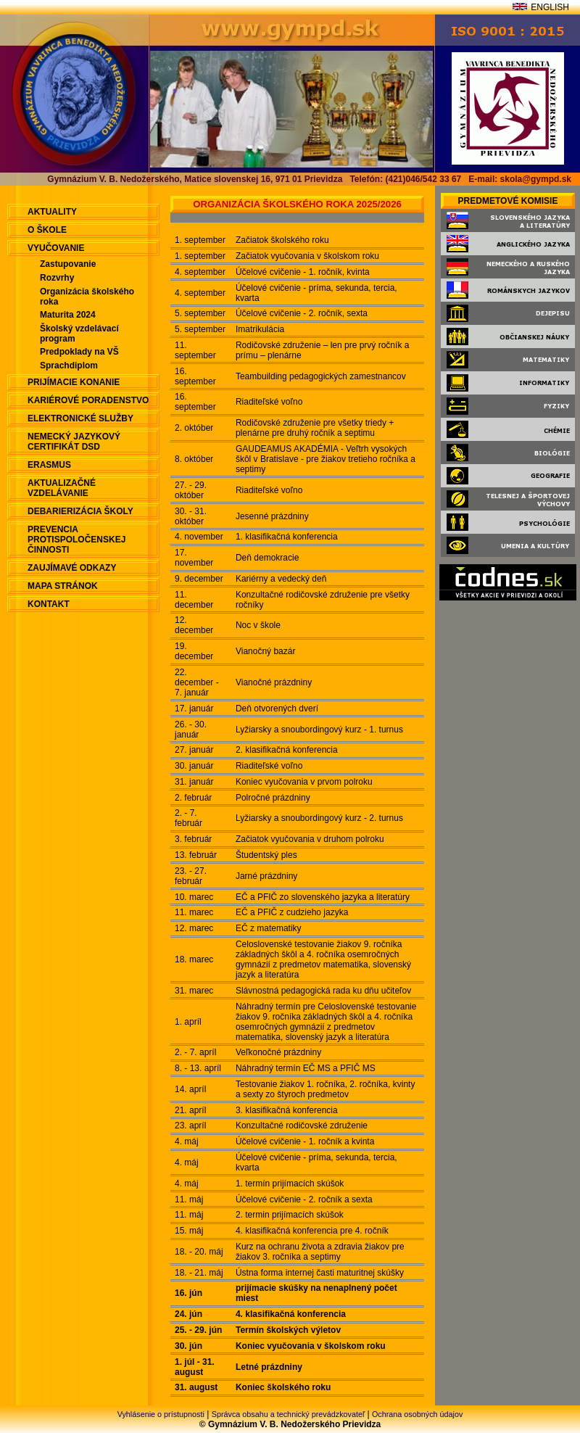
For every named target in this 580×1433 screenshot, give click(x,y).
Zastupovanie (68, 264)
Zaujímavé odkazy (72, 568)
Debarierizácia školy (80, 511)
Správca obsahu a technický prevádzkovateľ (288, 1414)
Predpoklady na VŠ (79, 352)
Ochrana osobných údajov (417, 1414)
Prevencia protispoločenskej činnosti (76, 539)
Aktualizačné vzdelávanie (62, 488)
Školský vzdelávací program (79, 333)
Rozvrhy (57, 278)
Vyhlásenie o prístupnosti (160, 1414)
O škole (47, 230)
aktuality (52, 212)
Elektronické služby (80, 418)
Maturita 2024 (68, 315)
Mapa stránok (63, 586)
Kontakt (49, 604)
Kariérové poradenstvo (88, 400)
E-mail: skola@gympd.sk (519, 179)
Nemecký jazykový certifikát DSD (74, 441)
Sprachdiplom (69, 365)
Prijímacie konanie (74, 382)
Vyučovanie (56, 248)
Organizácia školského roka (87, 296)
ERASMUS (49, 465)
